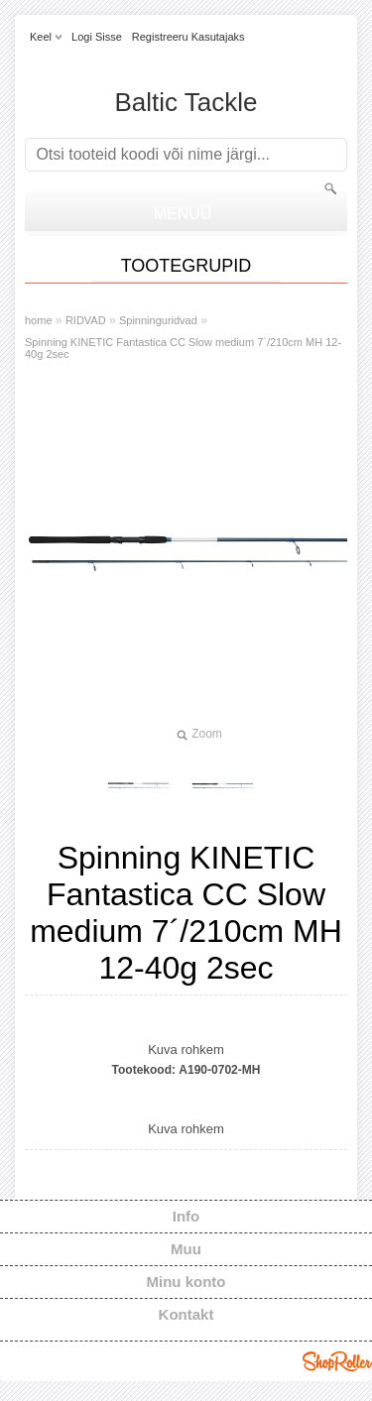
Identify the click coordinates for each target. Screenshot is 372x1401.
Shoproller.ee (337, 1361)
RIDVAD (85, 320)
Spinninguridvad (158, 320)
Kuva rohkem (186, 1049)
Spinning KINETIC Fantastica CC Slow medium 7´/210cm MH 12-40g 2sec (183, 348)
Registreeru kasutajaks (188, 37)
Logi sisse (96, 37)
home (39, 320)
